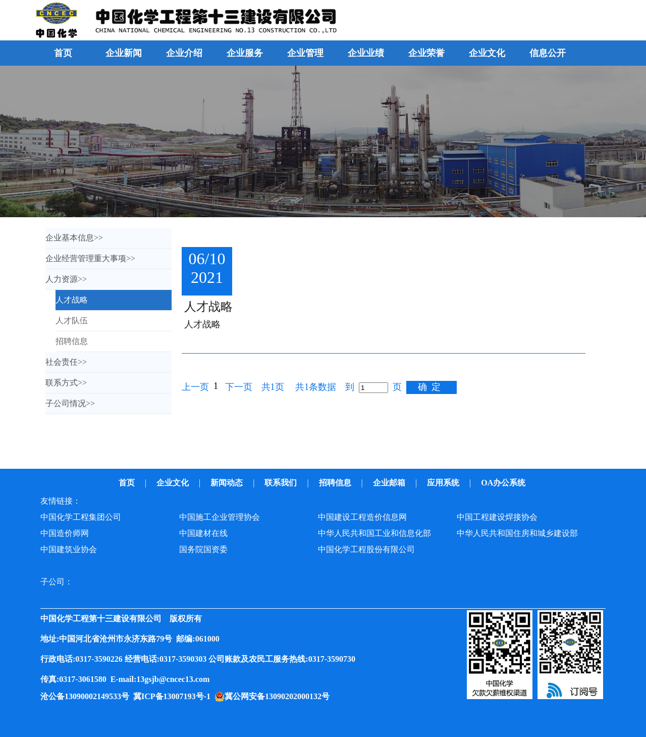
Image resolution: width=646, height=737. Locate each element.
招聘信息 (336, 482)
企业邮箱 (390, 482)
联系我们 (281, 482)
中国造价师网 (64, 533)
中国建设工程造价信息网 (362, 517)
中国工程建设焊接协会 (497, 517)
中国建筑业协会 (68, 549)
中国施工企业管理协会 (219, 517)
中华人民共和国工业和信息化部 (374, 533)
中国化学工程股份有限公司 (366, 549)
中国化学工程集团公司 (80, 517)
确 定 (429, 387)
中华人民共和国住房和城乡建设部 (517, 533)
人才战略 (208, 306)
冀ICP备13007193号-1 (173, 696)
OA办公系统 (504, 482)
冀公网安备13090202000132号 (279, 696)
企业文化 (173, 482)
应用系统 (444, 482)
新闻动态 (227, 482)
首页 (63, 53)
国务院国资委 (203, 549)
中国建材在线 (203, 533)
